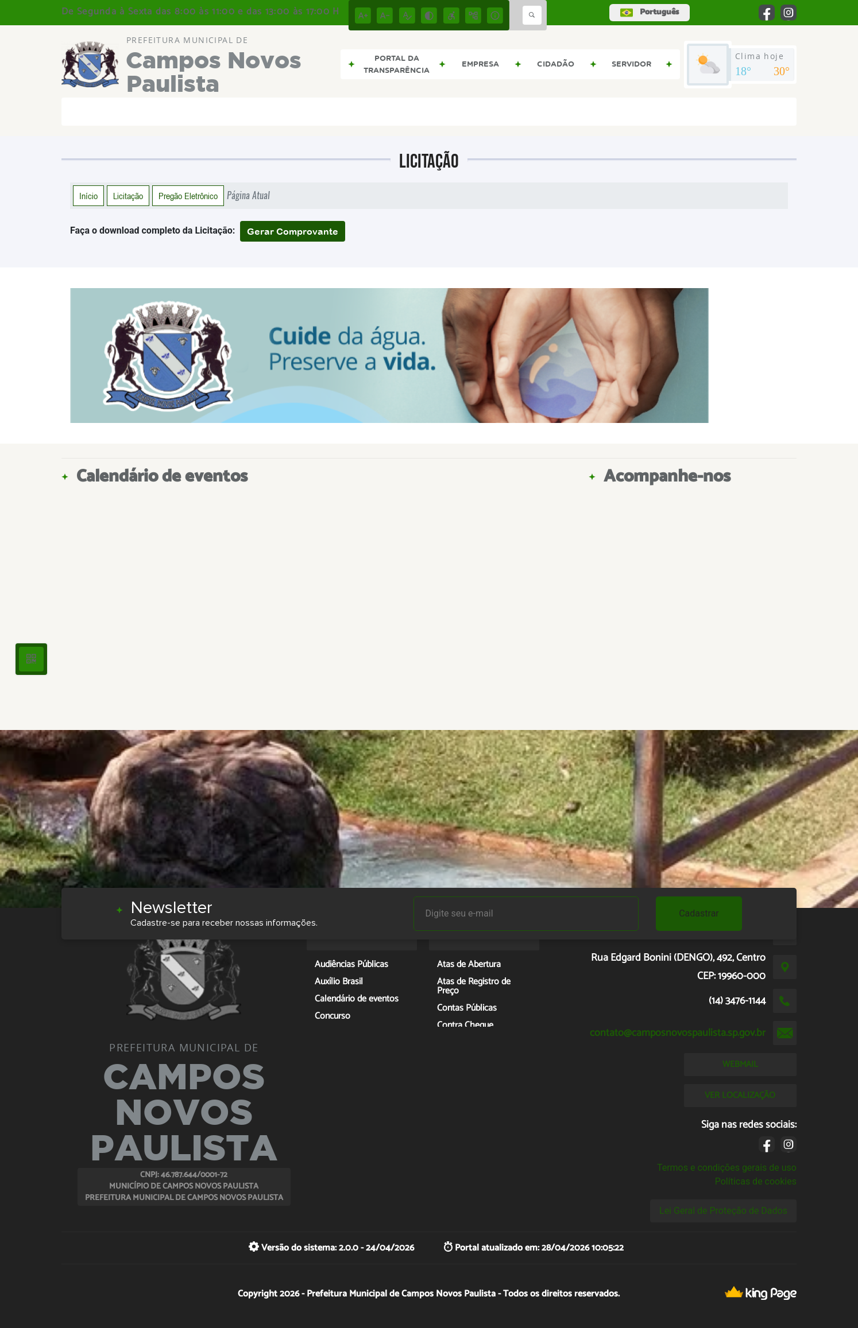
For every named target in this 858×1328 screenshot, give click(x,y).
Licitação (128, 195)
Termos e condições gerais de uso (727, 1167)
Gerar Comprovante (292, 231)
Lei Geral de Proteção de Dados (723, 1210)
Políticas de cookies (756, 1181)
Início (88, 195)
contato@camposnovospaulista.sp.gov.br (678, 1033)
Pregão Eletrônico (188, 195)
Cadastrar (699, 913)
